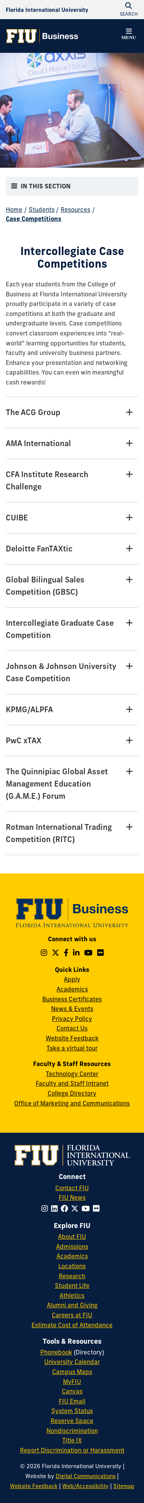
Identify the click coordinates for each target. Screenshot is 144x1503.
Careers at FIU (72, 1315)
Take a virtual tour (72, 1048)
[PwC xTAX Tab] (72, 740)
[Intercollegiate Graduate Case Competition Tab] (72, 629)
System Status (72, 1411)
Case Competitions (33, 218)
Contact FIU (72, 1188)
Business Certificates (72, 999)
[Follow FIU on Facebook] (66, 1208)
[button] (128, 35)
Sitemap (123, 1486)
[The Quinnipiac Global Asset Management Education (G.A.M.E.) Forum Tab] (72, 784)
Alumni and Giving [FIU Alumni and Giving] (72, 1305)
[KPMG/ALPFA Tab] (72, 709)
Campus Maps (72, 1371)
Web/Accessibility (85, 1486)
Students (42, 209)
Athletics (72, 1295)
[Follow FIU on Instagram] (46, 1208)
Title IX (72, 1440)
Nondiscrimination (72, 1430)
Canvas (72, 1391)
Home (14, 209)
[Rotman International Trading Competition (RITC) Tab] (72, 833)
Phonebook (56, 1352)
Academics (72, 989)
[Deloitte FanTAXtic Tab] (72, 548)
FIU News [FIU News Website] (72, 1197)
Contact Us (72, 1028)
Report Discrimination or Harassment (72, 1450)
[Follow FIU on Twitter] (76, 1208)
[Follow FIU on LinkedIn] (56, 1208)
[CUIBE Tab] (72, 517)
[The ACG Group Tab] (72, 412)
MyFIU (72, 1381)
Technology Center (72, 1074)
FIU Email (72, 1401)
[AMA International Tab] (72, 443)
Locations (72, 1266)
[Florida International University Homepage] (47, 9)
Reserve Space (72, 1420)
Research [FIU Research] (72, 1276)
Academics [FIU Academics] (72, 1256)
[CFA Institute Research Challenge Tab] (72, 480)
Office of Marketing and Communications (72, 1103)
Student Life (72, 1285)
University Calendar (72, 1362)
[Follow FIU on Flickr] (98, 1208)
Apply (72, 979)
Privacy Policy (72, 1018)
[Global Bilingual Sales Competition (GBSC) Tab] (72, 586)
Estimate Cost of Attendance (72, 1325)
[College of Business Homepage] (42, 36)
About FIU (72, 1236)
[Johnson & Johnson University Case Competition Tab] (72, 672)
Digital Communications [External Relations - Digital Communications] (86, 1476)
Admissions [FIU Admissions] (72, 1246)
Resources (75, 209)
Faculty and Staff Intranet (72, 1083)
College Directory (72, 1093)
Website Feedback (72, 1038)
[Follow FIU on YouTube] (87, 1208)
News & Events (72, 1008)
